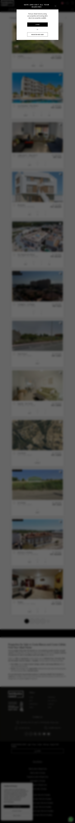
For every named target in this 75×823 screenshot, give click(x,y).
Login (37, 24)
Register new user (37, 34)
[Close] (55, 6)
